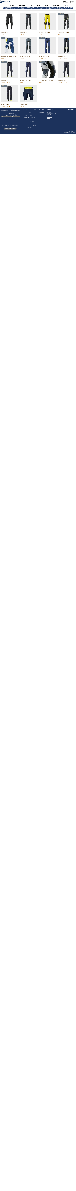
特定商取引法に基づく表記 (69, 132)
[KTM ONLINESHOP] (10, 129)
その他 (48, 118)
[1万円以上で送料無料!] (69, 2)
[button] (68, 5)
